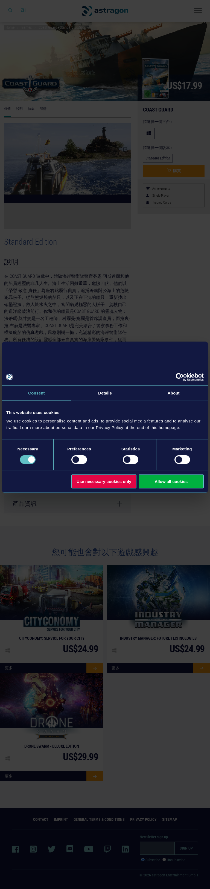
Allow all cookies (171, 481)
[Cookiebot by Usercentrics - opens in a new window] (180, 377)
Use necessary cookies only (104, 481)
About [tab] (174, 392)
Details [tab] (105, 392)
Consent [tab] (36, 392)
